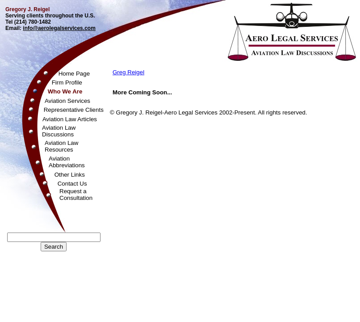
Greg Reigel (128, 72)
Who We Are (65, 91)
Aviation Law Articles (69, 119)
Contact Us (72, 183)
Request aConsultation (75, 194)
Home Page (74, 73)
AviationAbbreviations (67, 162)
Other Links (69, 174)
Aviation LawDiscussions (58, 131)
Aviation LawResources (61, 146)
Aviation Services (67, 100)
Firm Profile (67, 82)
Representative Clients (74, 109)
